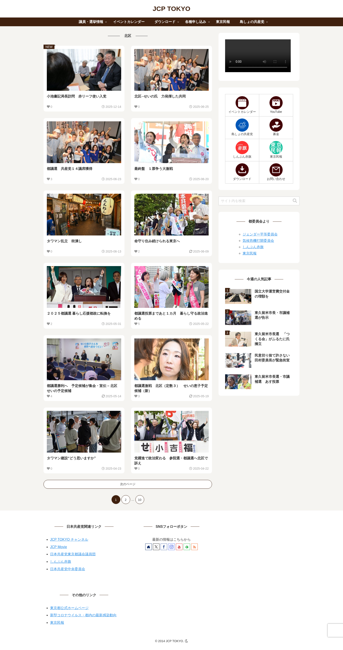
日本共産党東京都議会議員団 (73, 554)
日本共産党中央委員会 (67, 569)
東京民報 (250, 253)
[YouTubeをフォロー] (179, 547)
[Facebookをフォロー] (164, 547)
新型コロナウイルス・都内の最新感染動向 (83, 615)
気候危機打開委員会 (258, 240)
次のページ (127, 484)
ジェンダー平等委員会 (260, 234)
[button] (295, 200)
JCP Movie (58, 547)
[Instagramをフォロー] (171, 547)
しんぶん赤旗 (253, 247)
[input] (259, 201)
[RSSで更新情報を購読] (194, 547)
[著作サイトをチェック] (148, 547)
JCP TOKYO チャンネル (69, 539)
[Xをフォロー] (156, 547)
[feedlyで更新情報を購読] (187, 547)
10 (140, 500)
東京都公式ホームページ (69, 608)
